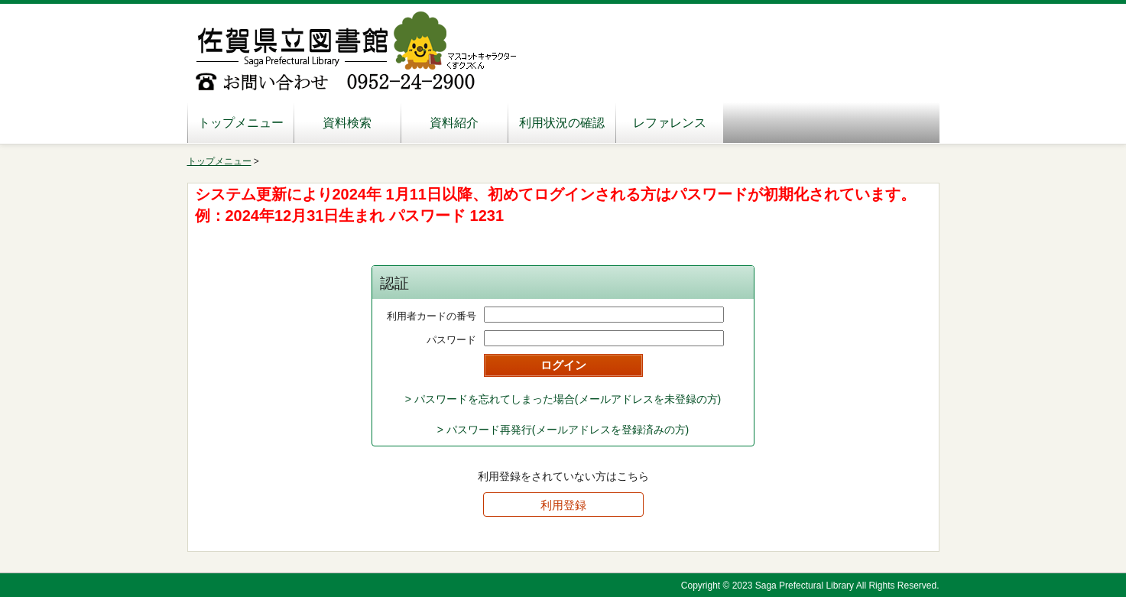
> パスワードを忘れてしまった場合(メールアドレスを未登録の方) (563, 399)
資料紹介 (454, 122)
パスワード (451, 340)
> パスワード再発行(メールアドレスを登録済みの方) (563, 429)
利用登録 (563, 504)
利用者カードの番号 (431, 316)
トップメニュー (241, 122)
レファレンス (669, 122)
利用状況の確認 (562, 122)
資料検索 (347, 122)
